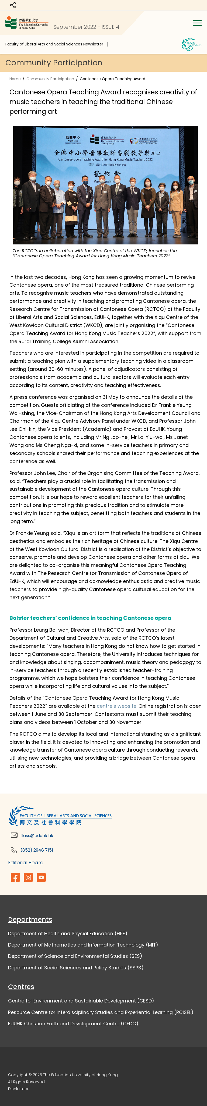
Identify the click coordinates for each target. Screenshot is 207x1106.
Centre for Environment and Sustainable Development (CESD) (81, 1001)
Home (15, 78)
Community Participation (50, 78)
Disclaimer (18, 1088)
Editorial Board (26, 862)
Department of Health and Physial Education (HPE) (67, 933)
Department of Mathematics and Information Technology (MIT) (83, 945)
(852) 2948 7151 (36, 850)
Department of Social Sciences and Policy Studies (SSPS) (76, 968)
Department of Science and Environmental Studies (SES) (75, 956)
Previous (5, 190)
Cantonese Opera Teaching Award (112, 78)
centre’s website (116, 706)
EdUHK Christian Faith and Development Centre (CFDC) (73, 1023)
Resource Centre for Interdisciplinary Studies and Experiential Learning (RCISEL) (101, 1012)
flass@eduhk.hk (36, 836)
